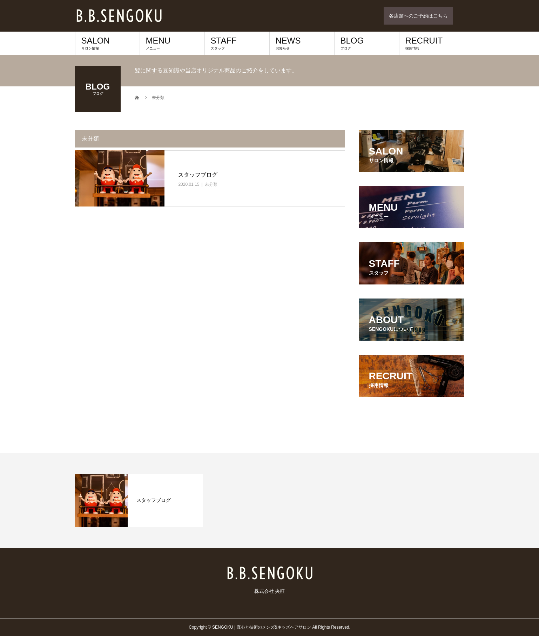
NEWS (302, 43)
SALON (107, 43)
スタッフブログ (197, 175)
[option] (139, 500)
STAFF (237, 43)
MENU (172, 43)
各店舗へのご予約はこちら (418, 16)
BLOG (367, 43)
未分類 (211, 184)
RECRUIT (431, 43)
